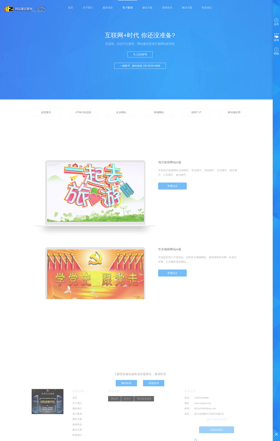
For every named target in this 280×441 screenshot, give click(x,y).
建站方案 (147, 7)
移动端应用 (234, 112)
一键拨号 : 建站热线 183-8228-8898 (140, 65)
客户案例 (128, 7)
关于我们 (88, 7)
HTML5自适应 (83, 112)
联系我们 (207, 7)
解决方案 (187, 7)
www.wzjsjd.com (202, 432)
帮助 (276, 51)
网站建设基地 (144, 428)
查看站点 (172, 211)
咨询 (276, 37)
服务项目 (108, 7)
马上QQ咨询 (140, 54)
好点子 (127, 428)
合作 (276, 22)
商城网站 (159, 112)
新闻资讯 (167, 7)
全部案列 (46, 112)
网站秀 (114, 428)
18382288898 (201, 427)
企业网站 (121, 112)
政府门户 (196, 112)
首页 (70, 7)
